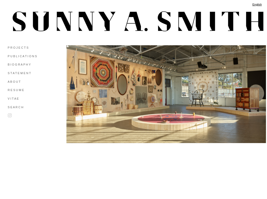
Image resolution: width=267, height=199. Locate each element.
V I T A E (13, 98)
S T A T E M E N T (19, 73)
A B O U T (14, 81)
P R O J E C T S (18, 47)
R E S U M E (16, 90)
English (257, 4)
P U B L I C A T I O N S (22, 56)
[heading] (21, 21)
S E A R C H (15, 107)
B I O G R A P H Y (19, 64)
